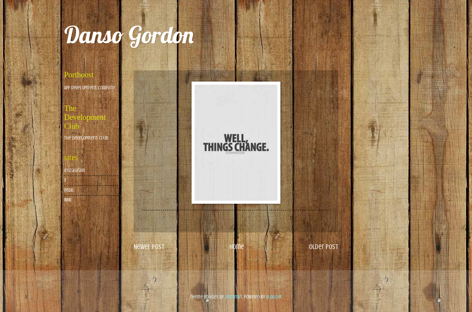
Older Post (323, 247)
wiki (67, 200)
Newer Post (149, 247)
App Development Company (89, 87)
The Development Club (86, 138)
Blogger (274, 297)
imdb (68, 190)
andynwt (233, 297)
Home (236, 247)
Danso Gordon (129, 34)
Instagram (74, 170)
